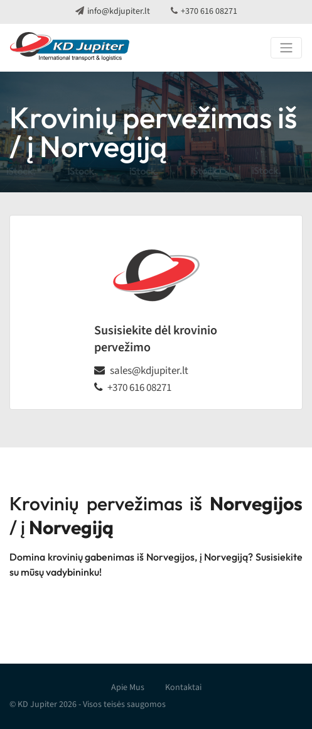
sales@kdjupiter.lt (149, 370)
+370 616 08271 (209, 11)
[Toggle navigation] (286, 47)
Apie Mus (127, 687)
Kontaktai (183, 687)
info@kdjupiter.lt (118, 11)
